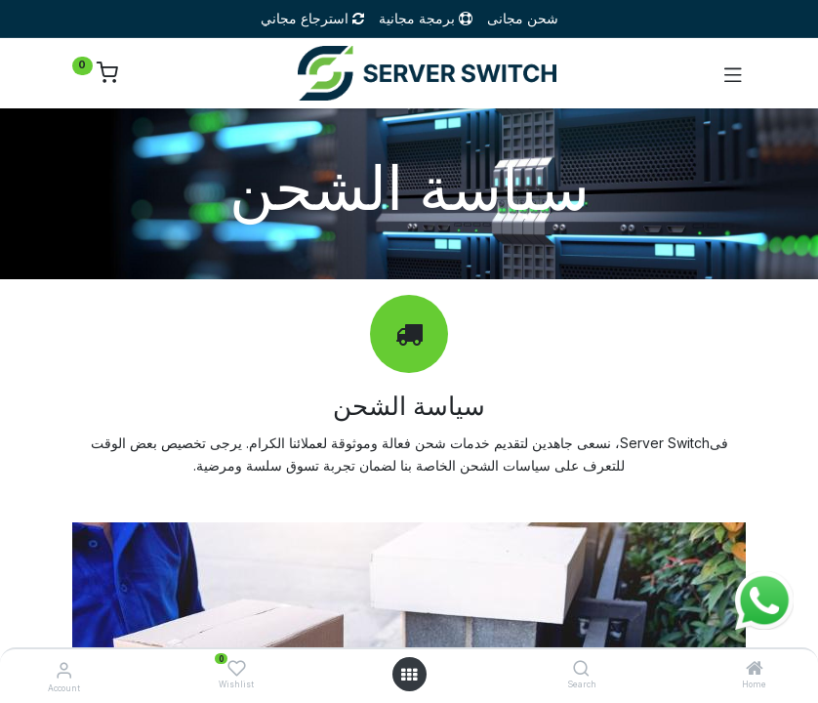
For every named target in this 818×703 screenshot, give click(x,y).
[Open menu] (409, 674)
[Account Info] (64, 670)
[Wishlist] (237, 668)
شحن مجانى (522, 18)
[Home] (754, 669)
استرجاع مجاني (314, 18)
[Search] (581, 669)
